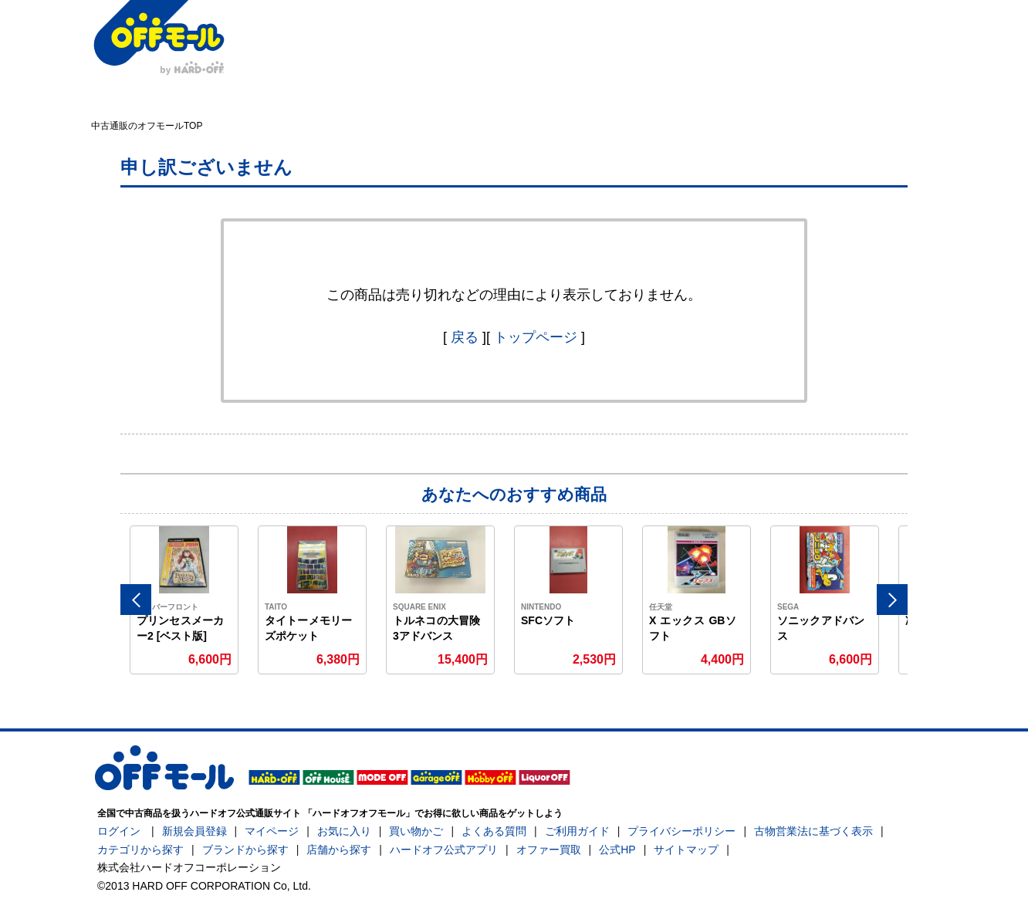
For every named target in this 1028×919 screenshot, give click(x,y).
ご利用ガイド (577, 831)
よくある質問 (494, 831)
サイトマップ (686, 849)
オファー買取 (548, 849)
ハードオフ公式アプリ (444, 849)
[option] (184, 599)
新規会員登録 (194, 831)
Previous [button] (135, 599)
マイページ (272, 831)
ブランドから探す (245, 849)
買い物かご (416, 831)
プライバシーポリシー (681, 831)
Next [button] (892, 599)
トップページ (535, 337)
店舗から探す (338, 849)
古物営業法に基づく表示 (813, 831)
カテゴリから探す (140, 849)
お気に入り (344, 831)
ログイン (118, 831)
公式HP (617, 849)
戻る (464, 337)
